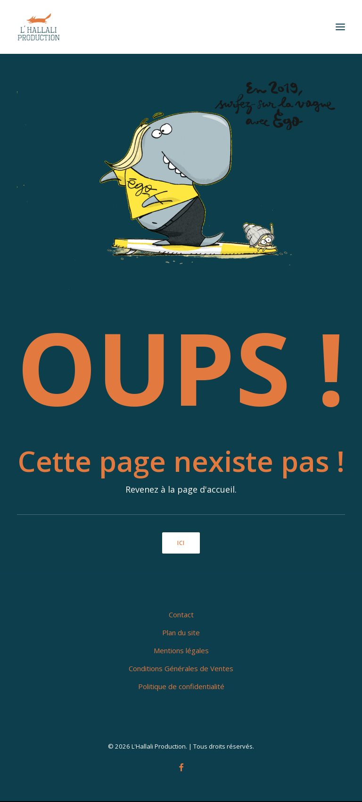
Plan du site (181, 632)
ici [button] (181, 543)
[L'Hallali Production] (38, 27)
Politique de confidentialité (181, 686)
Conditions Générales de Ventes (181, 668)
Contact (181, 614)
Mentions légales (181, 650)
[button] (340, 27)
